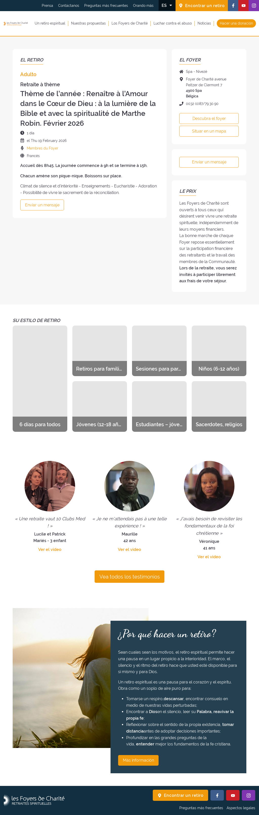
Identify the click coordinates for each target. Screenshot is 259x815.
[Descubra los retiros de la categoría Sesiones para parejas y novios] (159, 351)
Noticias (204, 23)
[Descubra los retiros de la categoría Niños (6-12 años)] (219, 351)
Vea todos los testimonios (129, 577)
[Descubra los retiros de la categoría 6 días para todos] (40, 379)
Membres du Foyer (42, 148)
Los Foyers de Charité (130, 23)
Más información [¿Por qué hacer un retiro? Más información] (138, 760)
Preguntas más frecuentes (106, 6)
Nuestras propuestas (88, 23)
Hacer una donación (236, 23)
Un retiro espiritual (50, 23)
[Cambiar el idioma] (167, 5)
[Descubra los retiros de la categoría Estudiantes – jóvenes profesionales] (159, 406)
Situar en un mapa (209, 131)
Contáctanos (68, 6)
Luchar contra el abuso (173, 23)
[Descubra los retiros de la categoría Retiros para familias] (99, 351)
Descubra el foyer (209, 118)
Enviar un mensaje (42, 205)
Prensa (47, 6)
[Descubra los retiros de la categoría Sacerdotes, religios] (219, 406)
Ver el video (49, 549)
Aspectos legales (241, 808)
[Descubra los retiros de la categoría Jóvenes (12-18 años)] (99, 406)
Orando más (143, 6)
